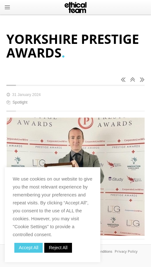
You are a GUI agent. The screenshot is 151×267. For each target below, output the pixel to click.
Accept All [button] (28, 247)
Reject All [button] (58, 247)
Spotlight (19, 102)
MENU (7, 7)
